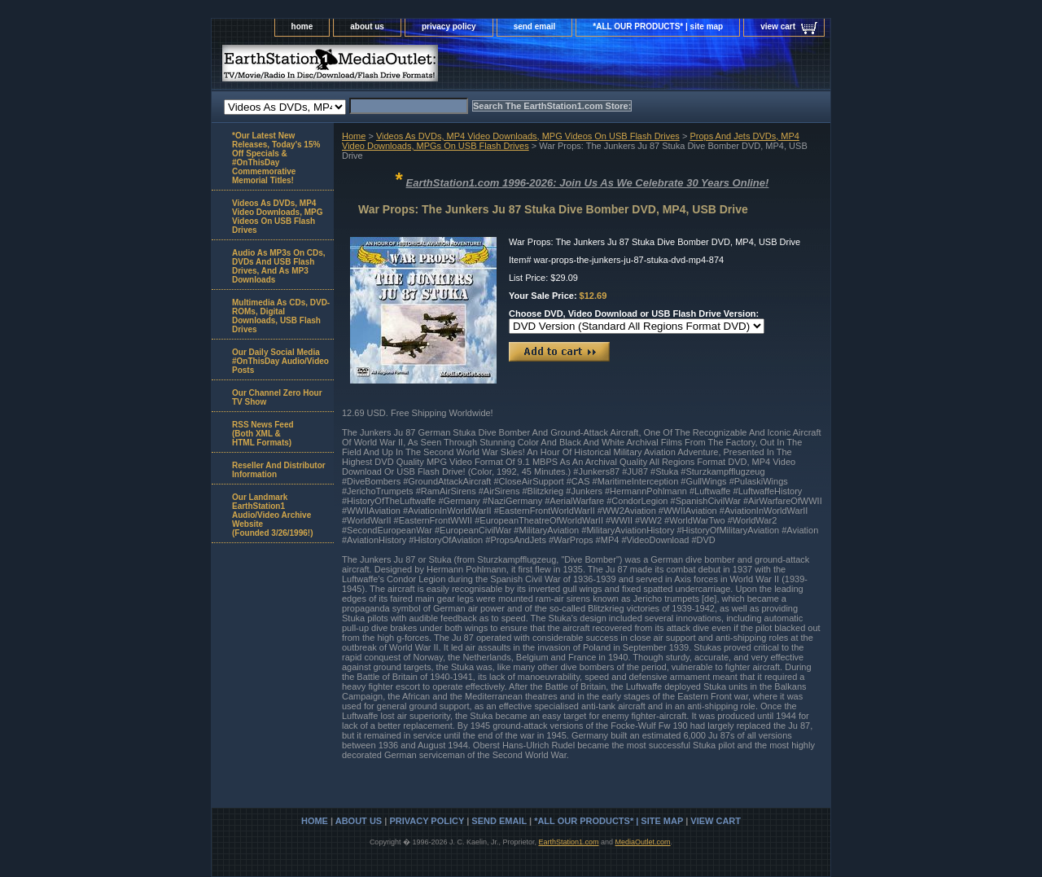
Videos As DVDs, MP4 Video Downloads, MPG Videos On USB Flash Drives (528, 136)
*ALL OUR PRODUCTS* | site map (658, 26)
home (302, 26)
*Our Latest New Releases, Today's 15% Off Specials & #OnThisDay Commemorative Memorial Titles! (276, 158)
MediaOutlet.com (643, 842)
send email (535, 26)
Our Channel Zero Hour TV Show (277, 397)
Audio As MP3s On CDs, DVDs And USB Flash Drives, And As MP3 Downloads (279, 266)
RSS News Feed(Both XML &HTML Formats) (263, 433)
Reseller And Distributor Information (279, 470)
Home (354, 136)
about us (367, 26)
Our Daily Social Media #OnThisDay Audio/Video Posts (280, 361)
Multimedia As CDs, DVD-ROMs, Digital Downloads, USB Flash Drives (281, 316)
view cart (777, 26)
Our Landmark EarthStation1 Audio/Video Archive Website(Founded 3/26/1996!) (272, 515)
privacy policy (449, 26)
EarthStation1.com (568, 842)
